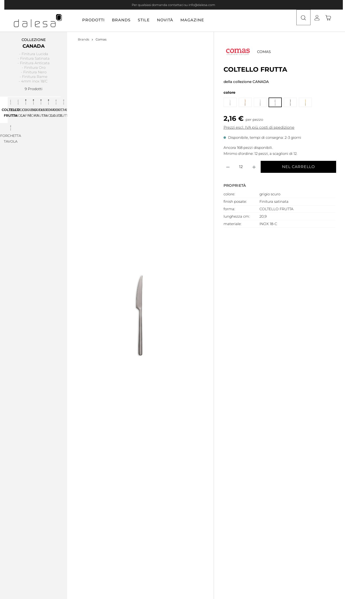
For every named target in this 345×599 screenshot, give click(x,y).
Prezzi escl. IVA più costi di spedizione (259, 127)
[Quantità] (240, 167)
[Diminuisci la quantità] (228, 167)
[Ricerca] (302, 21)
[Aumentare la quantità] (254, 167)
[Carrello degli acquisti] (331, 21)
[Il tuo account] (321, 21)
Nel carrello (298, 166)
